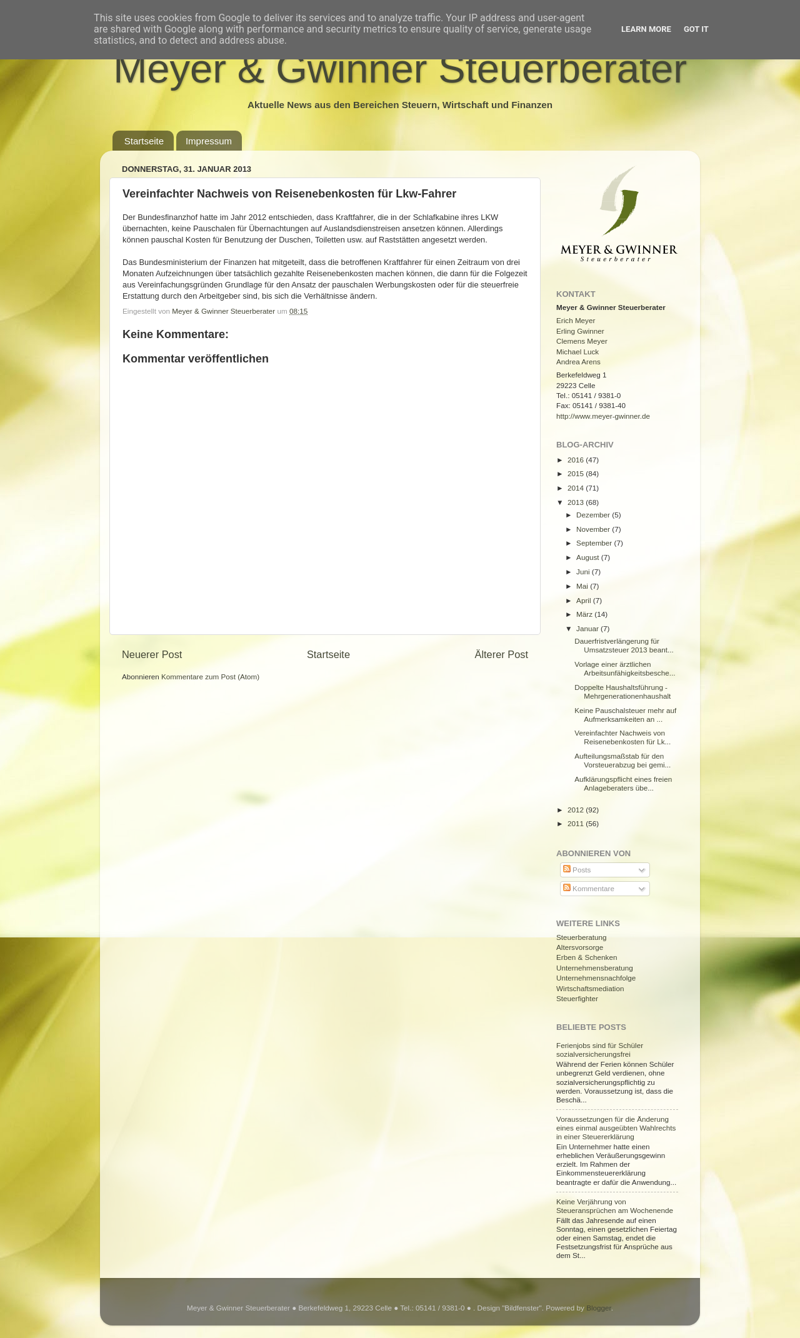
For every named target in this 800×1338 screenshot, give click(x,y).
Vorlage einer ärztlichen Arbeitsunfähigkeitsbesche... (624, 668)
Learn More (646, 29)
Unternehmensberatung (594, 968)
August (588, 557)
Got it (696, 29)
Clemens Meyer (582, 341)
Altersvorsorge (579, 947)
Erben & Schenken (586, 957)
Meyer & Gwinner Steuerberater (400, 68)
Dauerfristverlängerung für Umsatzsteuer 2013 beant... (624, 645)
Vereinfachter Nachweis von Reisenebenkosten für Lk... (622, 737)
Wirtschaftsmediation (590, 988)
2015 (577, 473)
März (585, 614)
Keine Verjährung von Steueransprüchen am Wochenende (614, 1205)
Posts (577, 870)
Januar (588, 628)
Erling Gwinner (580, 331)
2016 (577, 460)
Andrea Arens (578, 361)
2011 (577, 823)
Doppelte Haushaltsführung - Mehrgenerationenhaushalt (622, 691)
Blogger (598, 1308)
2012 (577, 810)
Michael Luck (577, 351)
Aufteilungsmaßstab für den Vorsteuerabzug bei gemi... (622, 760)
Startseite (144, 141)
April (584, 600)
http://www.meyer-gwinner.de (603, 416)
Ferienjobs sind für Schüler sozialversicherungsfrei (599, 1049)
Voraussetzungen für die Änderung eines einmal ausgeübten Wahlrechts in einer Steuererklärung (616, 1128)
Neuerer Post (152, 654)
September (595, 543)
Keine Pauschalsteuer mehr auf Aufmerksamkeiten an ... (625, 714)
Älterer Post (501, 654)
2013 (577, 502)
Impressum (209, 141)
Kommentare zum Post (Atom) (210, 676)
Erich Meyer (575, 320)
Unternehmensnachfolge (596, 978)
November (594, 529)
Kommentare (588, 888)
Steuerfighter (577, 998)
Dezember (594, 515)
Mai (583, 586)
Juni (584, 571)
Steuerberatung (581, 937)
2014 (577, 488)
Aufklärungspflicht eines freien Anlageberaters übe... (623, 783)
